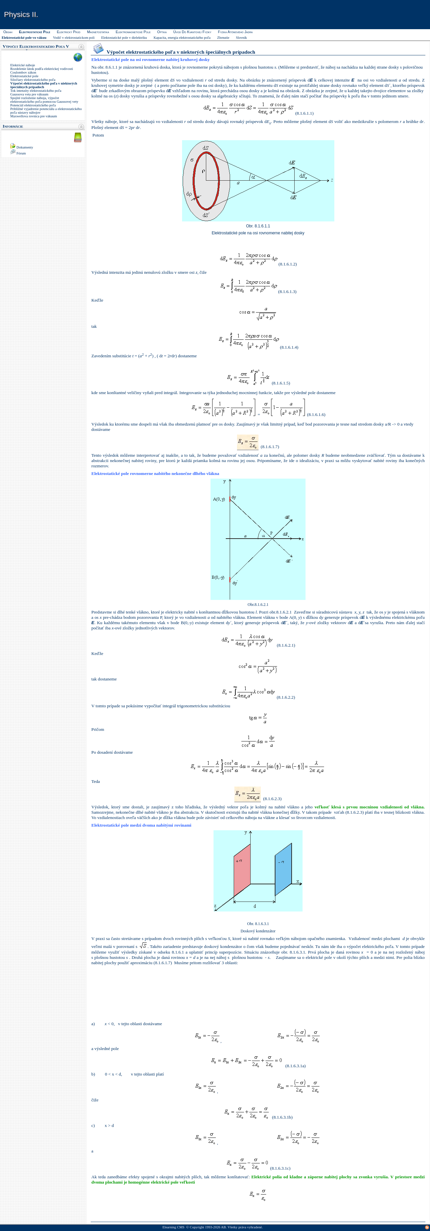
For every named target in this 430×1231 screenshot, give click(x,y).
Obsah (7, 32)
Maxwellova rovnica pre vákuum (33, 116)
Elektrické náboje (22, 65)
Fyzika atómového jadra (235, 32)
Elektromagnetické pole (133, 32)
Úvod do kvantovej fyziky (192, 32)
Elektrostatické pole (24, 76)
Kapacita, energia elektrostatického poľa (182, 37)
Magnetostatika (98, 32)
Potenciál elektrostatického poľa (33, 105)
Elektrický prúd (68, 32)
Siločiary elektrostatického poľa (32, 80)
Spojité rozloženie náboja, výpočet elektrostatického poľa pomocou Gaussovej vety (44, 99)
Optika (162, 32)
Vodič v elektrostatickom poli (74, 37)
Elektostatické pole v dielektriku (124, 37)
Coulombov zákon (23, 72)
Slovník (241, 37)
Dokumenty (25, 147)
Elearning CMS (174, 1227)
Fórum (21, 153)
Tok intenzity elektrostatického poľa (35, 90)
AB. (224, 1227)
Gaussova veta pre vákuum (29, 94)
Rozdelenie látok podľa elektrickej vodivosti (41, 69)
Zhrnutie (223, 37)
